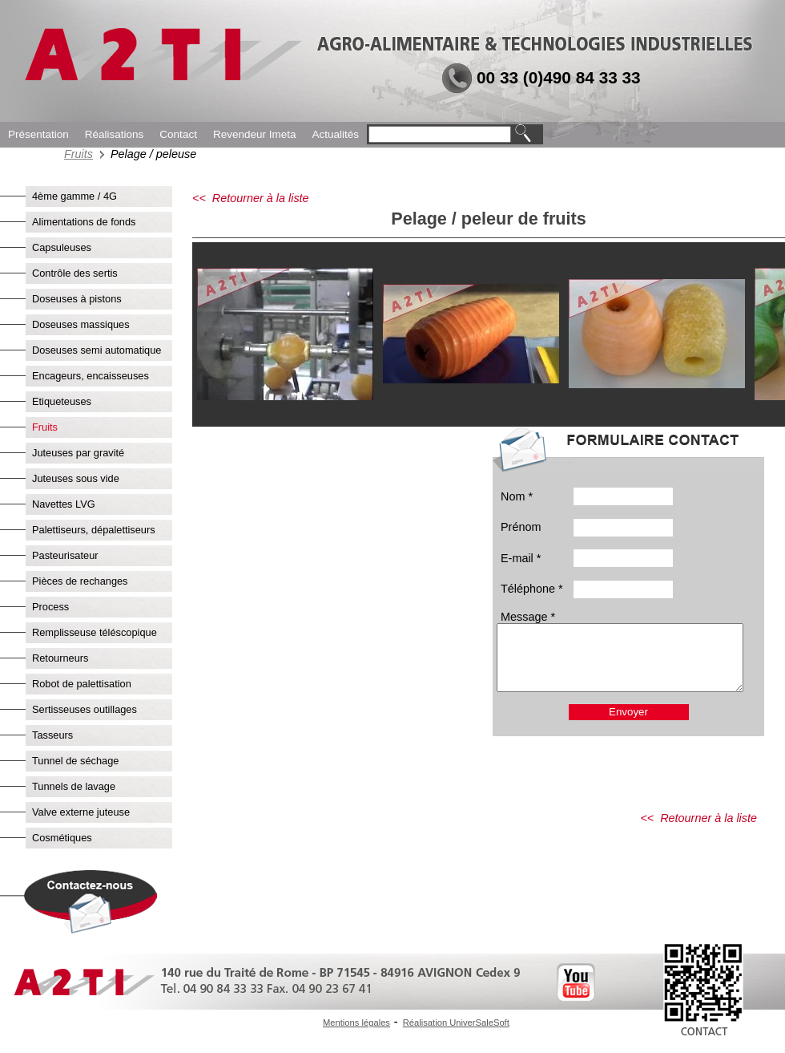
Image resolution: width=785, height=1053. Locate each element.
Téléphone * (532, 588)
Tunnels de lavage (73, 786)
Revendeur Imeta (254, 134)
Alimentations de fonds (83, 222)
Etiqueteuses (61, 401)
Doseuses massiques (81, 324)
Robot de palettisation (81, 684)
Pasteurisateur (65, 555)
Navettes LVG (63, 504)
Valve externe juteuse (81, 812)
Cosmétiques (62, 838)
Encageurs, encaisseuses (90, 376)
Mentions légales (356, 1022)
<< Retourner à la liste (250, 198)
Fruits (78, 154)
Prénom (521, 526)
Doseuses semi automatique (96, 350)
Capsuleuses (61, 247)
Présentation (38, 134)
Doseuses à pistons (77, 299)
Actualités (335, 134)
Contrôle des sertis (75, 273)
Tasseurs (52, 735)
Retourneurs (60, 658)
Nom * (517, 496)
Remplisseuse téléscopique (94, 632)
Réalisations (114, 134)
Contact (178, 134)
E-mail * (521, 558)
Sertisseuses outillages (84, 709)
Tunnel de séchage (75, 761)
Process (50, 607)
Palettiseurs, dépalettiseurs (93, 530)
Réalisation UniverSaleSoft (456, 1022)
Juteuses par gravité (78, 453)
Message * (528, 616)
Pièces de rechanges (80, 581)
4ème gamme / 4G (74, 196)
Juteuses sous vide (75, 478)
